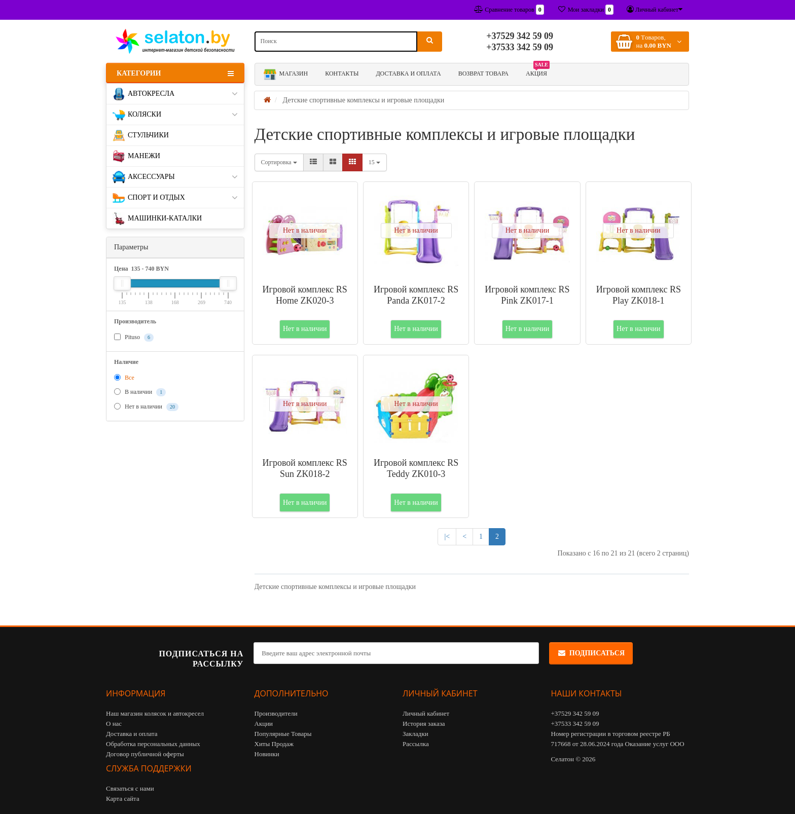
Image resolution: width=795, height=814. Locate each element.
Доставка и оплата (408, 73)
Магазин (286, 74)
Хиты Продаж (274, 744)
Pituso (134, 338)
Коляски (175, 114)
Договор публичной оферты (145, 754)
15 (374, 162)
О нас (114, 723)
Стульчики (141, 135)
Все (124, 377)
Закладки (415, 733)
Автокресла (175, 94)
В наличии (140, 392)
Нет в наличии (146, 407)
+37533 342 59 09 (519, 47)
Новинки (267, 754)
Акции (264, 723)
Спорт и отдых (175, 198)
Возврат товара (483, 73)
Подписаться (591, 653)
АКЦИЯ (538, 72)
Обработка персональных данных (153, 744)
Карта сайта (122, 798)
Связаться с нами (130, 788)
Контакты (341, 73)
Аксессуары (175, 177)
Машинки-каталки (157, 218)
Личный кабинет (426, 713)
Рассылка (416, 744)
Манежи (136, 156)
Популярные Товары (283, 733)
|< (447, 536)
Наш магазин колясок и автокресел (155, 713)
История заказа (424, 723)
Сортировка (279, 162)
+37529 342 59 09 (519, 36)
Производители (276, 713)
